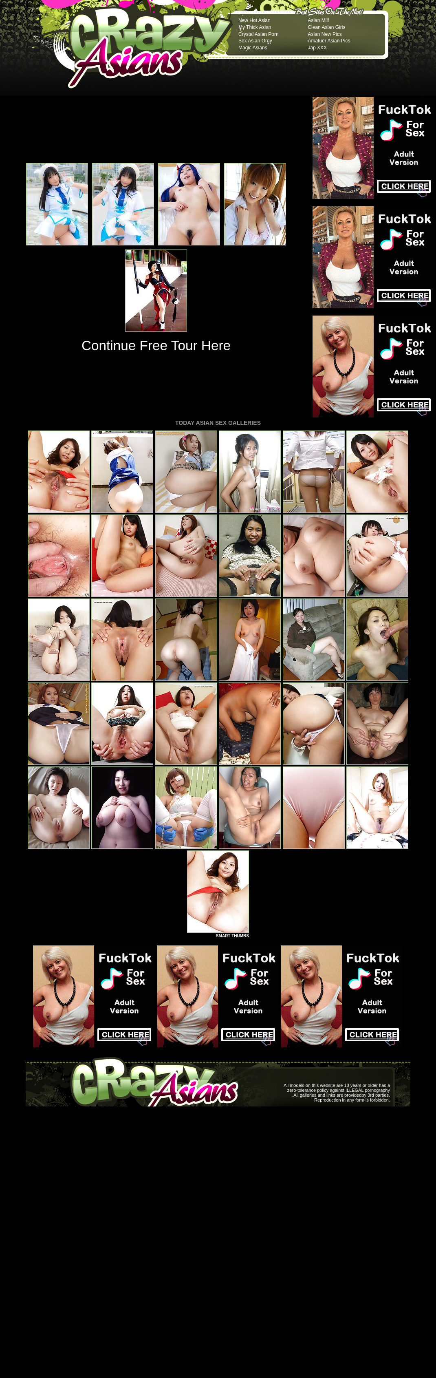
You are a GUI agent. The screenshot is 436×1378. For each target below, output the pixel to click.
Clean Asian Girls (326, 27)
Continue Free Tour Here (156, 345)
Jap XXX (317, 48)
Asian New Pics (324, 34)
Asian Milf (318, 20)
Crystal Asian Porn (258, 34)
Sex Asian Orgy (255, 41)
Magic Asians (252, 48)
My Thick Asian (254, 27)
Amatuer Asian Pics (329, 41)
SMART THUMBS (232, 936)
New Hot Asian (254, 20)
